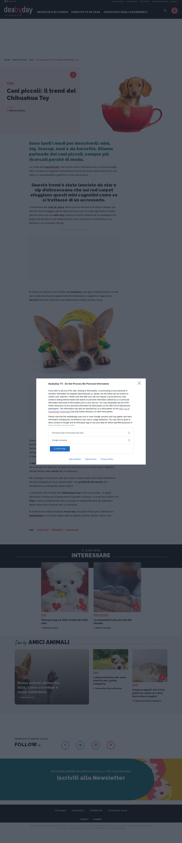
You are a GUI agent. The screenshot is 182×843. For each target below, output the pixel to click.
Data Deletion (75, 459)
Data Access (90, 459)
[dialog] (91, 421)
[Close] (140, 384)
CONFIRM (63, 449)
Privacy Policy (107, 459)
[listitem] (91, 432)
